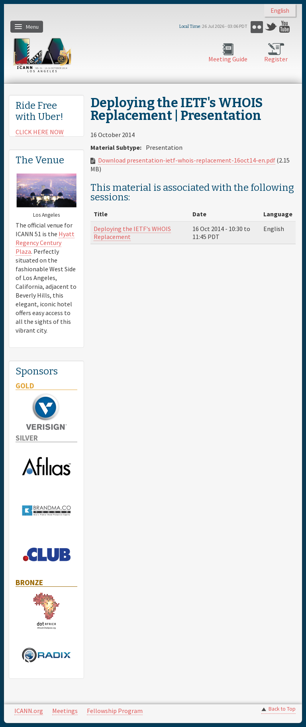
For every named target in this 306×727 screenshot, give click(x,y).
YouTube (285, 27)
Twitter (271, 27)
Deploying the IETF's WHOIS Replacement (132, 233)
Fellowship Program (115, 711)
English (280, 10)
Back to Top (282, 708)
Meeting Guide (227, 59)
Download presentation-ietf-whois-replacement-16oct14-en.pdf (186, 160)
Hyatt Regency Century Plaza (45, 242)
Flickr (257, 27)
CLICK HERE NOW (40, 132)
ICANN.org (28, 711)
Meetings (65, 711)
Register (276, 59)
